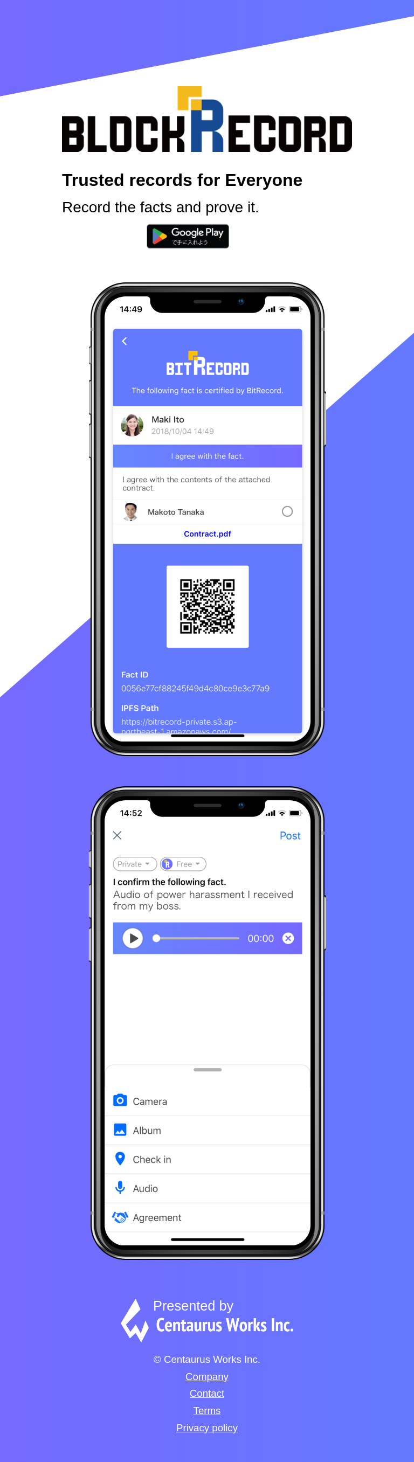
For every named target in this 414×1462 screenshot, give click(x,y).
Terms (207, 1410)
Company (207, 1376)
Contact (207, 1393)
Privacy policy (207, 1427)
